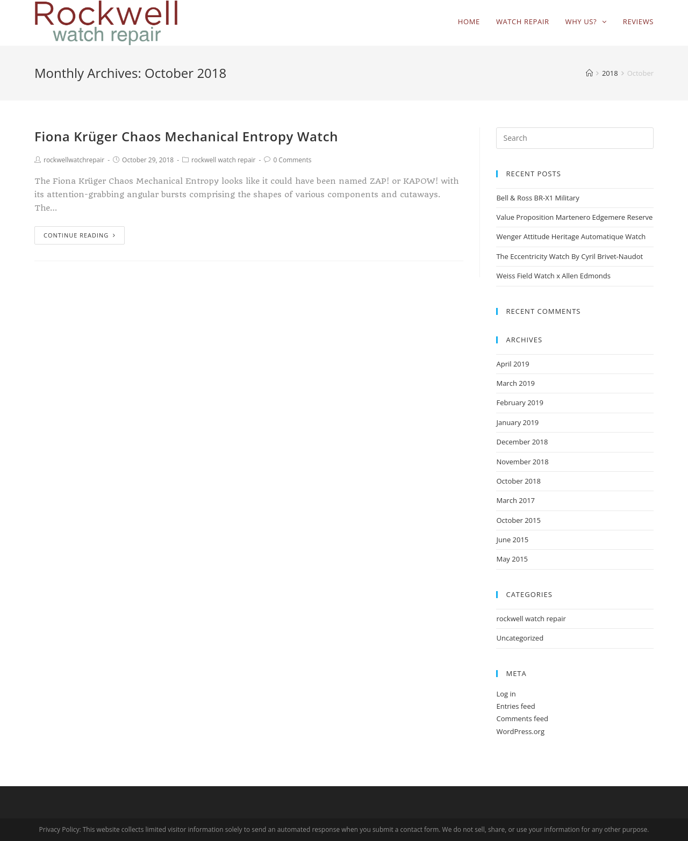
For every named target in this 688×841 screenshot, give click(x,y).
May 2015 (512, 559)
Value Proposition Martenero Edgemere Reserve (574, 217)
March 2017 (515, 500)
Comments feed (522, 718)
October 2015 (518, 520)
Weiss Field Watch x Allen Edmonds (553, 276)
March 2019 (515, 383)
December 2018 (522, 442)
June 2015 (512, 539)
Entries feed (515, 706)
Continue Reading (80, 235)
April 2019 (512, 364)
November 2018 (522, 461)
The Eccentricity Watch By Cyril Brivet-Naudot (569, 256)
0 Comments (292, 159)
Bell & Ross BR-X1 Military (537, 198)
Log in (505, 694)
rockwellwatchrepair (74, 159)
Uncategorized (519, 638)
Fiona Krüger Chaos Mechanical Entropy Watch (186, 136)
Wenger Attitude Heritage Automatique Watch (571, 236)
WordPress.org (520, 731)
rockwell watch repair (223, 159)
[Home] (589, 73)
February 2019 (519, 402)
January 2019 (517, 422)
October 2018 (518, 481)
